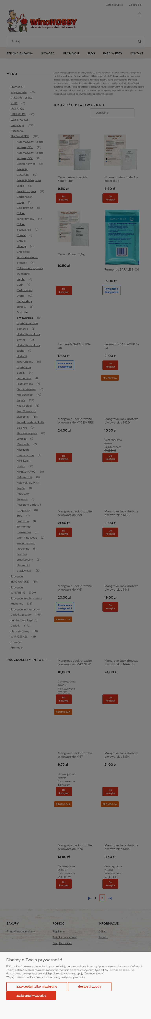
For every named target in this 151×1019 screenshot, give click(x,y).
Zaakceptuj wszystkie (31, 995)
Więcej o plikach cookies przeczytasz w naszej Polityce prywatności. (46, 977)
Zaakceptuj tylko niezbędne (37, 986)
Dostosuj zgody (89, 986)
